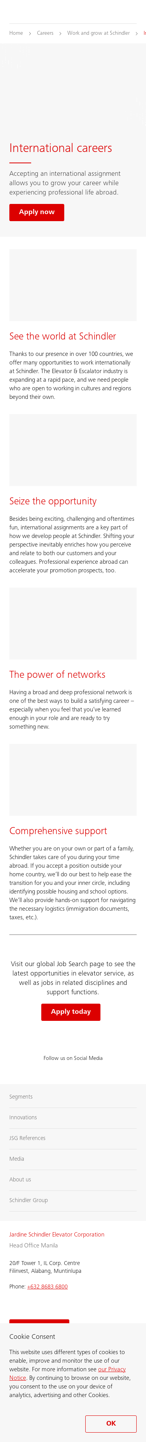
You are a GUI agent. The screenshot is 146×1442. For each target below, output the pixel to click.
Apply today (71, 1012)
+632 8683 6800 (47, 1287)
